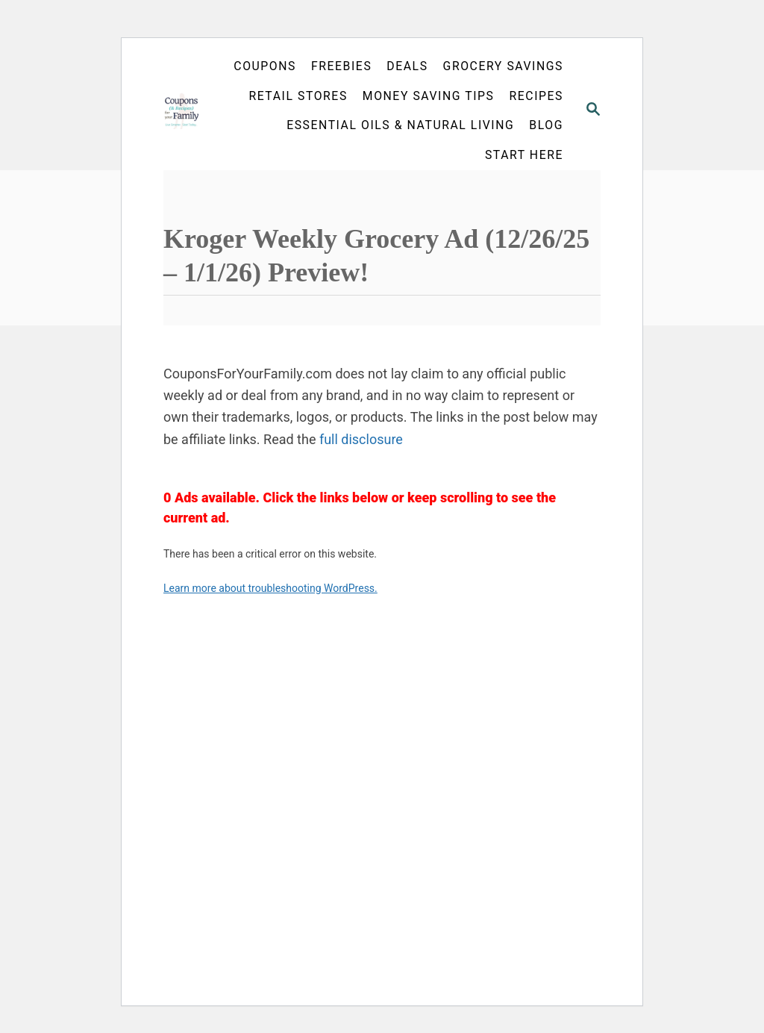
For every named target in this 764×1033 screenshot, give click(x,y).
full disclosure (361, 439)
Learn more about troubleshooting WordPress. (270, 588)
